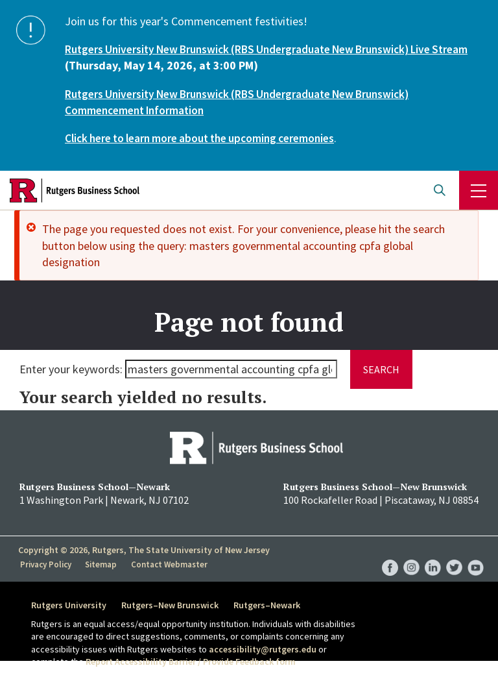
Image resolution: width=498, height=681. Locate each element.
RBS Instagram (411, 554)
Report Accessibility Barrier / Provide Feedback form (191, 661)
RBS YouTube (476, 554)
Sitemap (102, 564)
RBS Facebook (390, 554)
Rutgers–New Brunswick (173, 604)
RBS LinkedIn (433, 554)
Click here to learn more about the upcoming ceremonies (209, 137)
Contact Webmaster (170, 564)
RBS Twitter (454, 554)
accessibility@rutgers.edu (262, 649)
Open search (439, 190)
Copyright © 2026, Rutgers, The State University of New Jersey (144, 549)
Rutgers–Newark (273, 604)
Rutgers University (68, 604)
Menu (478, 190)
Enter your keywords (69, 369)
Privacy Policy (46, 564)
